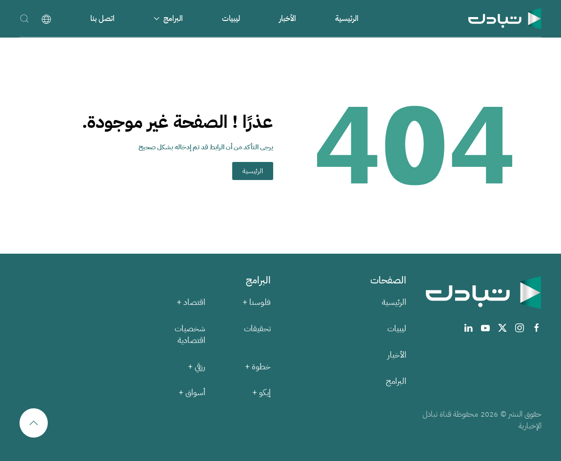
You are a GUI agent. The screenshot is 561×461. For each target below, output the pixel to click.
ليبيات (231, 18)
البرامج (396, 381)
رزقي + (196, 367)
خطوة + (258, 367)
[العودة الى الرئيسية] (504, 18)
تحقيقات (257, 328)
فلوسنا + (256, 302)
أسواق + (192, 392)
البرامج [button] (168, 18)
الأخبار (287, 18)
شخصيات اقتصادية (190, 334)
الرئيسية (347, 18)
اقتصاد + (191, 302)
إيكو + (261, 392)
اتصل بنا (102, 18)
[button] (24, 18)
